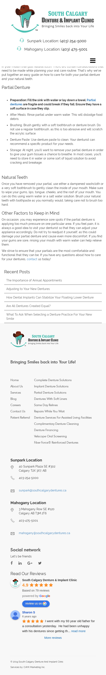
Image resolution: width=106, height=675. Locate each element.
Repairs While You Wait (49, 411)
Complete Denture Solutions (53, 380)
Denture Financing (46, 430)
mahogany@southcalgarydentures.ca (44, 533)
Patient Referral (20, 417)
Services (15, 392)
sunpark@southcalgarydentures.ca (42, 490)
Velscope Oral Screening (50, 436)
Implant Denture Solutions (51, 386)
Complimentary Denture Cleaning (56, 423)
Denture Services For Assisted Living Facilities (63, 417)
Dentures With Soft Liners (50, 398)
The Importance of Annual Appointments (34, 280)
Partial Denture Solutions (50, 392)
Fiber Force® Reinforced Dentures (56, 442)
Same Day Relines (46, 405)
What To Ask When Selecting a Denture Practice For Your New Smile (49, 316)
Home (14, 380)
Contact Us (17, 411)
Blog (13, 398)
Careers (15, 405)
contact (32, 259)
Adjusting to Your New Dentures (28, 289)
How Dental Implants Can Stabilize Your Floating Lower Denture (50, 297)
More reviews (53, 637)
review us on (36, 603)
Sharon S (28, 612)
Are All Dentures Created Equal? (28, 306)
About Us (16, 386)
